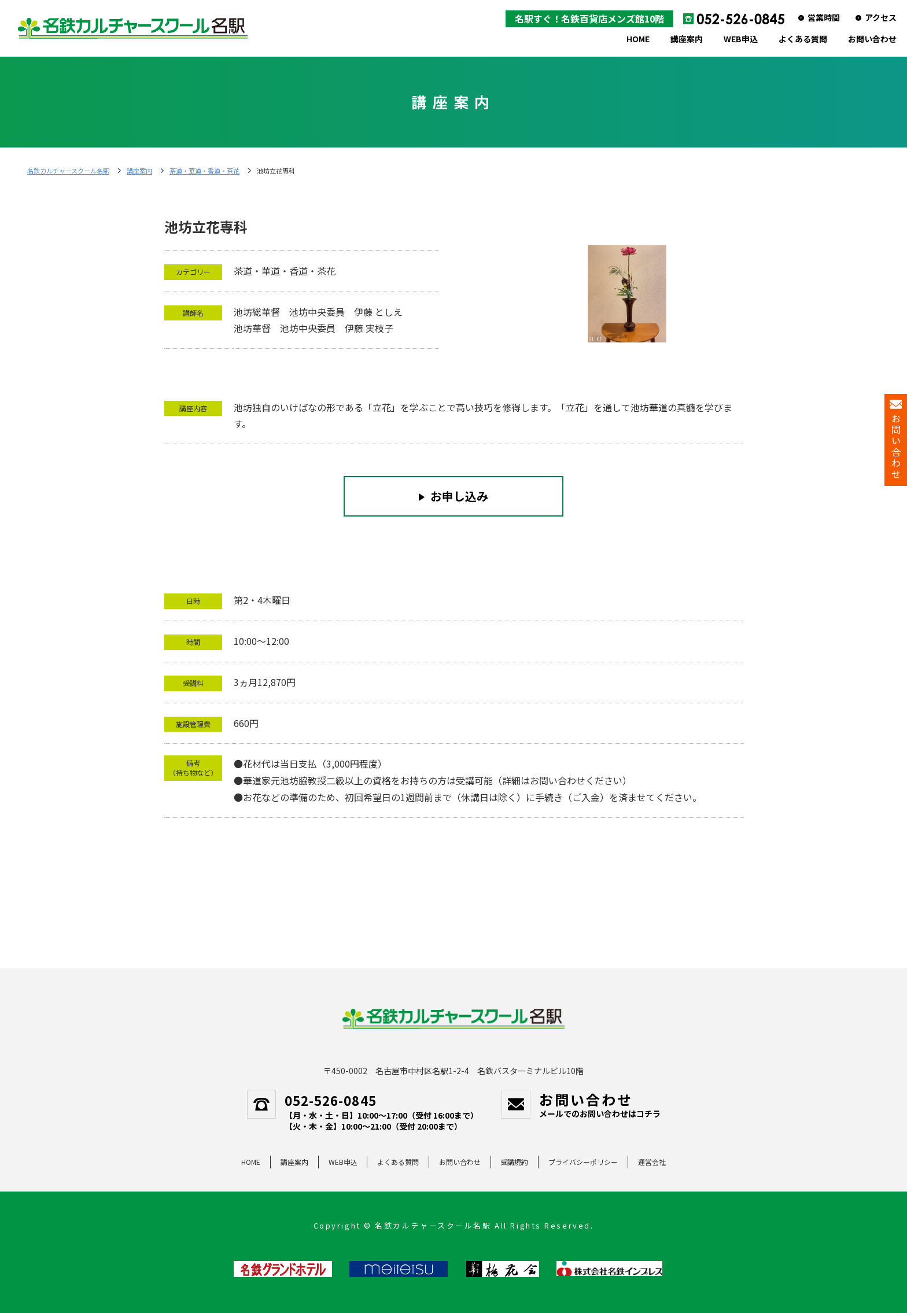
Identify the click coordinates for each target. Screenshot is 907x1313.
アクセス (881, 17)
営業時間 (824, 17)
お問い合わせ (872, 39)
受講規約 (514, 1162)
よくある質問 (803, 39)
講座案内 (686, 39)
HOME (638, 39)
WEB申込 (741, 39)
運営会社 (652, 1162)
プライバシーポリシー (583, 1162)
